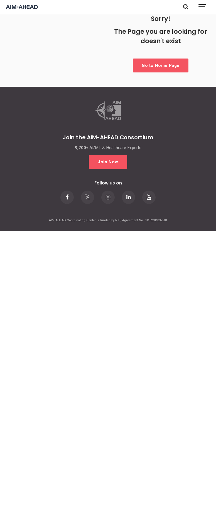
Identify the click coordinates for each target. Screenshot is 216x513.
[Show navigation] (202, 7)
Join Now (108, 161)
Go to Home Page (161, 65)
